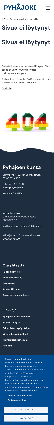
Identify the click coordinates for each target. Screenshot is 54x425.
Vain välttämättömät (25, 409)
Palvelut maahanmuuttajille (24, 19)
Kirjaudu (7, 345)
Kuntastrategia (11, 322)
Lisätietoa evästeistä (20, 395)
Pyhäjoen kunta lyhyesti (16, 316)
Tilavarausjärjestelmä (16, 339)
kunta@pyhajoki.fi (13, 187)
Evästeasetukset (18, 400)
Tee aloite (9, 283)
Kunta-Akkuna (12, 289)
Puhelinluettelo (11, 271)
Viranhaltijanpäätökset (15, 334)
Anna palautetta (13, 277)
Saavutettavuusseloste (16, 295)
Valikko (48, 8)
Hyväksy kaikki (26, 418)
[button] (27, 121)
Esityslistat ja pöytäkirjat (17, 328)
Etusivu (3, 19)
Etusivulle (7, 88)
